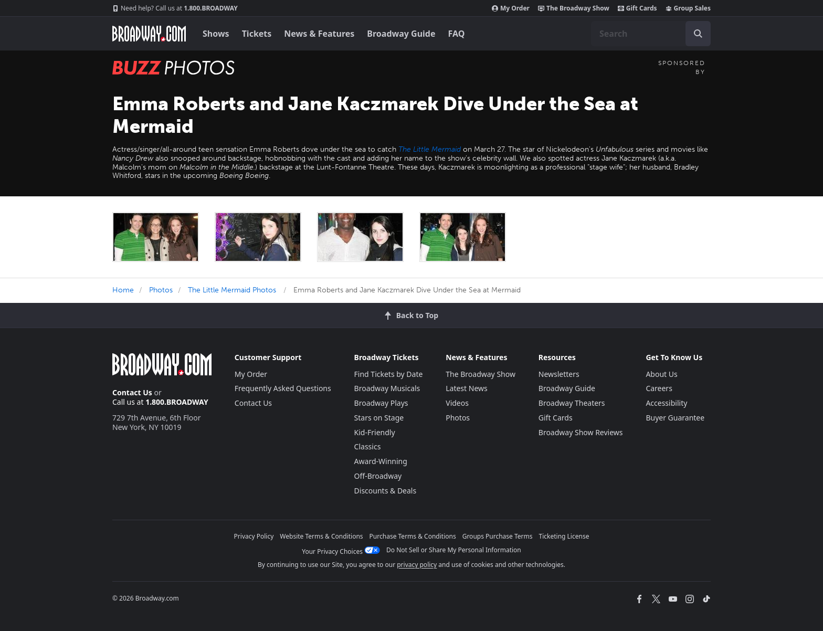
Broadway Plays (381, 403)
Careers (659, 388)
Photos (161, 290)
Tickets (257, 33)
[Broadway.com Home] (149, 33)
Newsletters (559, 374)
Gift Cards (637, 8)
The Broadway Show (573, 8)
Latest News (467, 388)
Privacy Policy (254, 536)
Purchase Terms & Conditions (413, 536)
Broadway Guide (401, 33)
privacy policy (417, 564)
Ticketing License (564, 536)
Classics (367, 446)
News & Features (319, 33)
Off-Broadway (378, 476)
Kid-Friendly (374, 432)
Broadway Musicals (387, 388)
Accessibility (666, 403)
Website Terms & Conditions (321, 536)
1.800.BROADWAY (175, 8)
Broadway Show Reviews (581, 432)
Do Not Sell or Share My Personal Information (453, 549)
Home (123, 290)
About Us (661, 374)
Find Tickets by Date (388, 374)
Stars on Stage (379, 418)
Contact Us (132, 392)
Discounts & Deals (385, 491)
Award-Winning (380, 461)
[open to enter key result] (698, 33)
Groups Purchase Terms (497, 536)
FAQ (456, 33)
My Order (511, 8)
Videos (457, 403)
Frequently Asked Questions (283, 388)
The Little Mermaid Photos (232, 290)
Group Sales (688, 8)
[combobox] (651, 33)
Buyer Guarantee (675, 418)
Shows (216, 33)
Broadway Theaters (572, 403)
